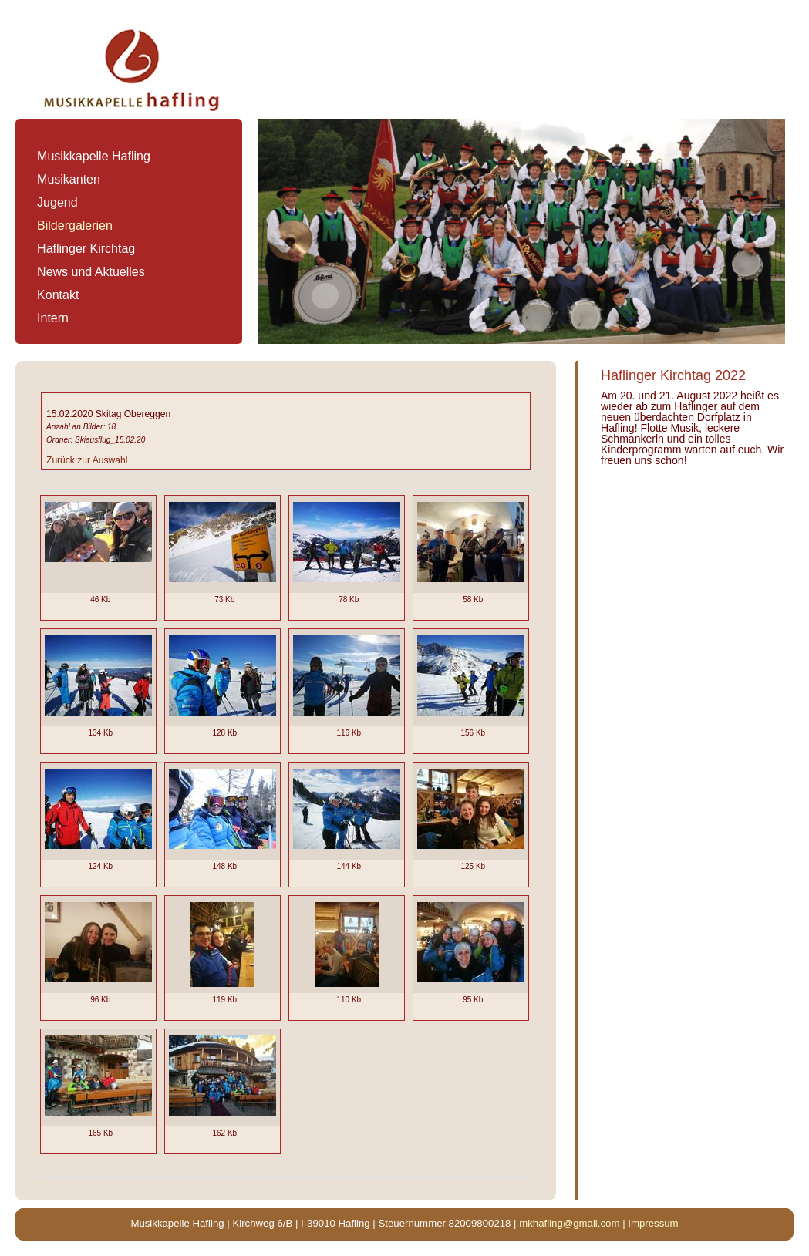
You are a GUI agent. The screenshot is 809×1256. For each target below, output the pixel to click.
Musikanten (68, 179)
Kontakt (58, 294)
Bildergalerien (75, 225)
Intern (53, 318)
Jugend (57, 202)
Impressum (653, 1223)
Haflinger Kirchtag (86, 248)
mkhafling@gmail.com (569, 1223)
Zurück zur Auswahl (86, 460)
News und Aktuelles (91, 271)
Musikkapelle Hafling (93, 156)
